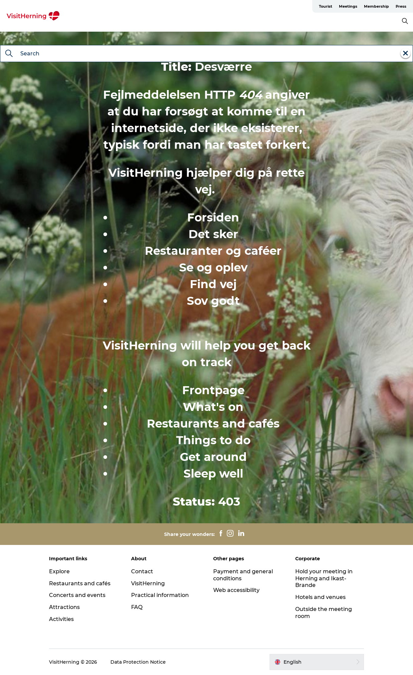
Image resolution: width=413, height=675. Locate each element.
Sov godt (213, 301)
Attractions (64, 607)
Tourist (325, 6)
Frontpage (213, 390)
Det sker (213, 234)
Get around (213, 457)
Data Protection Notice (138, 662)
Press (401, 6)
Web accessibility (236, 590)
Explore (59, 571)
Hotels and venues (320, 597)
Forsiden (213, 217)
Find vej (213, 284)
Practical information (160, 595)
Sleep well (213, 474)
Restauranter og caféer (213, 251)
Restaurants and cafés (213, 424)
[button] (317, 662)
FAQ (136, 607)
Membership (376, 6)
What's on (213, 407)
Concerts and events (77, 595)
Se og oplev (213, 267)
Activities (61, 619)
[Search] (9, 54)
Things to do (213, 440)
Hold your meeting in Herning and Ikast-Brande (324, 578)
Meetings (348, 6)
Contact (142, 571)
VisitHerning (148, 583)
